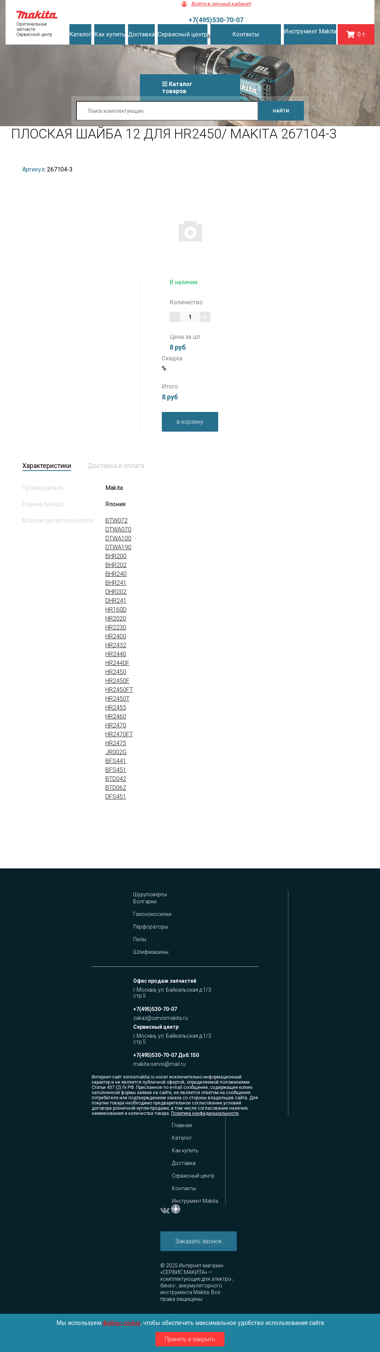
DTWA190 (118, 547)
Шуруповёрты (150, 894)
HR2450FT (119, 689)
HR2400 (115, 636)
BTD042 (115, 778)
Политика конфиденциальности (205, 1113)
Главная (182, 1125)
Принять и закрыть (190, 1339)
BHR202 (116, 565)
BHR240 (116, 573)
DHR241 (116, 600)
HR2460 (115, 716)
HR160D (116, 609)
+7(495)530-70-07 (216, 20)
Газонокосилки (152, 914)
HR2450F (117, 680)
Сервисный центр (193, 1176)
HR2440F (117, 663)
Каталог (182, 1138)
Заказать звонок (198, 1241)
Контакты (184, 1188)
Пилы (139, 939)
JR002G (116, 752)
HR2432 (115, 645)
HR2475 (115, 743)
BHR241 (116, 582)
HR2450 (115, 671)
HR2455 (115, 707)
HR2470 (115, 725)
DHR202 (116, 591)
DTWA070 (118, 529)
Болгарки (145, 901)
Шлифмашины (150, 952)
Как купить (185, 1150)
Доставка (184, 1163)
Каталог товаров (177, 88)
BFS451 (115, 769)
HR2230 (115, 627)
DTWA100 (118, 538)
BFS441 (115, 761)
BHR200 (116, 556)
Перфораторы (150, 927)
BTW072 (116, 520)
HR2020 (115, 618)
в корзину (190, 421)
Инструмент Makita (195, 1201)
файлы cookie (122, 1322)
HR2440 (115, 654)
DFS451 (115, 796)
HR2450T (117, 698)
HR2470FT (119, 734)
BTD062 (115, 787)
